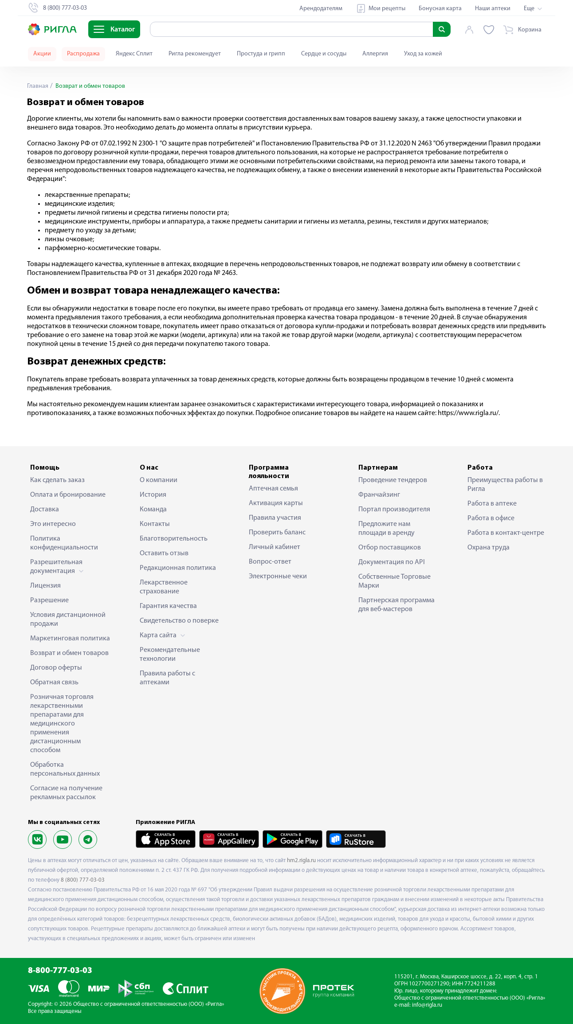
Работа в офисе (490, 518)
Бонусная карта (440, 8)
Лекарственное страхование (164, 587)
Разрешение (49, 600)
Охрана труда (488, 547)
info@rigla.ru (427, 1005)
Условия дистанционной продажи (68, 620)
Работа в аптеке (492, 503)
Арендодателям (320, 8)
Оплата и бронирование (68, 494)
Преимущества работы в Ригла (505, 485)
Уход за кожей (423, 54)
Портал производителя (394, 509)
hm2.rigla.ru (301, 860)
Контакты (155, 524)
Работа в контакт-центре (505, 533)
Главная (37, 86)
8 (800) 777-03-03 (83, 880)
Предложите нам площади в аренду (386, 529)
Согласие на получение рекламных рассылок (66, 793)
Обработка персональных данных (65, 769)
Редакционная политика (178, 568)
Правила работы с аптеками (167, 678)
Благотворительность (174, 538)
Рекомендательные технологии (170, 655)
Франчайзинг (379, 494)
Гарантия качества (168, 606)
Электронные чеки (278, 576)
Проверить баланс (277, 532)
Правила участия (275, 518)
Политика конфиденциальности (64, 543)
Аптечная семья (273, 488)
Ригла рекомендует (195, 54)
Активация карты (276, 503)
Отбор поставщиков (389, 547)
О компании (158, 480)
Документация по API (391, 562)
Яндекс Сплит (134, 54)
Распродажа (83, 54)
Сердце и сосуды (323, 54)
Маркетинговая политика (70, 638)
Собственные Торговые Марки (394, 581)
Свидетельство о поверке (179, 620)
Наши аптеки (492, 8)
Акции (42, 54)
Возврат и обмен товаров (69, 653)
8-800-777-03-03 (60, 971)
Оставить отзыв (164, 553)
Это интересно (53, 524)
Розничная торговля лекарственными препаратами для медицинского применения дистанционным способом (62, 724)
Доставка (44, 509)
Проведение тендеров (392, 480)
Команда (153, 509)
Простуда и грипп (261, 54)
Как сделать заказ (57, 480)
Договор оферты (56, 667)
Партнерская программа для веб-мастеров (396, 605)
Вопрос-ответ (270, 561)
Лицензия (45, 585)
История (153, 494)
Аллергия (375, 54)
